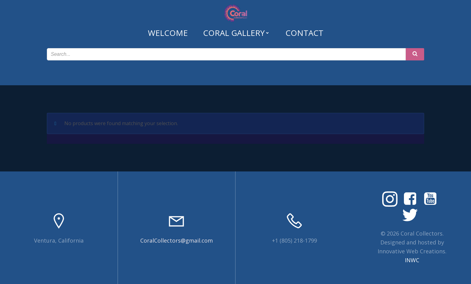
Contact (304, 32)
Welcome (168, 32)
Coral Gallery (236, 32)
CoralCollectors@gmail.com (176, 240)
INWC (412, 260)
